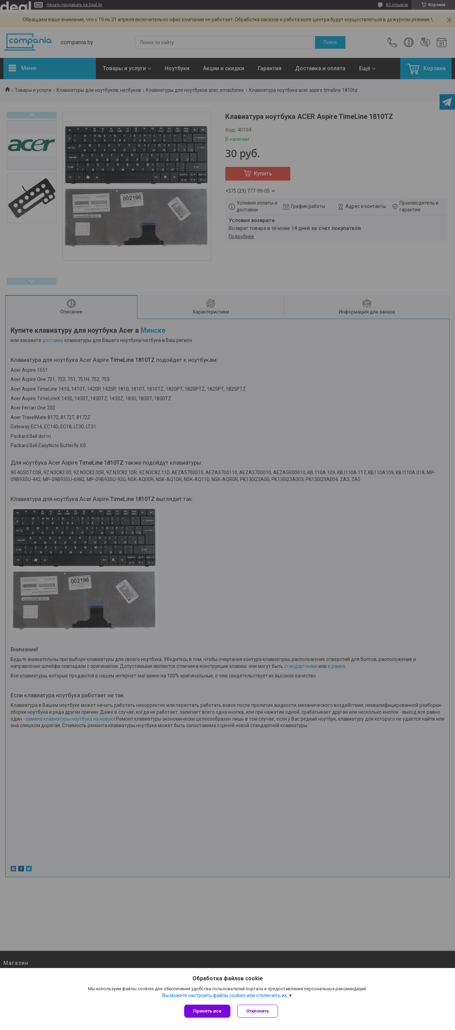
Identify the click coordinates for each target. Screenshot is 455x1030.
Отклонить (257, 1011)
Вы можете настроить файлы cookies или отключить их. (225, 995)
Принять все (207, 1011)
